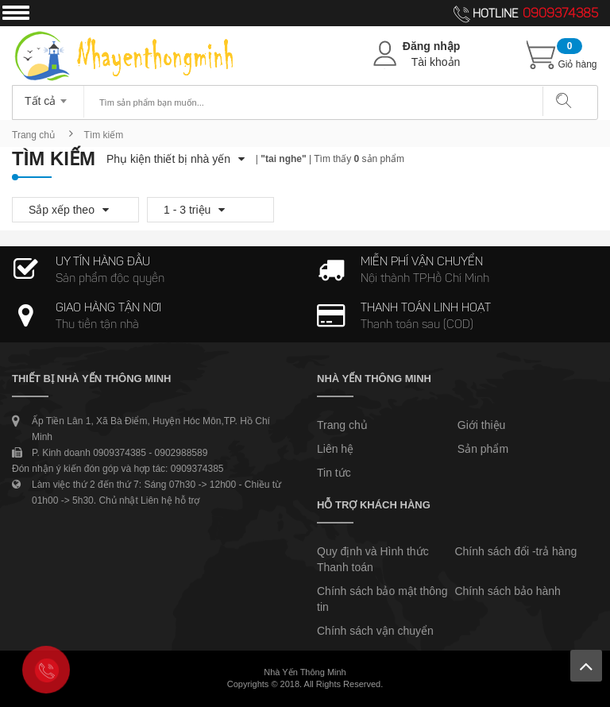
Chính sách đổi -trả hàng (515, 551)
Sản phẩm (483, 448)
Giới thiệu (482, 425)
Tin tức (334, 472)
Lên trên (586, 666)
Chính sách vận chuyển (375, 630)
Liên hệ (335, 448)
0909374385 (560, 14)
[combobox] (48, 96)
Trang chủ (33, 135)
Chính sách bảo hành (507, 591)
